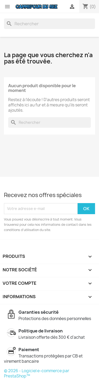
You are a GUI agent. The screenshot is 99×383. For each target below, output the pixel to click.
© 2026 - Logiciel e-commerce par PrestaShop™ (36, 373)
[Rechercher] (49, 23)
